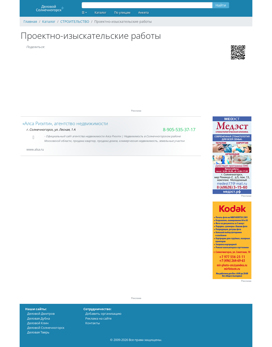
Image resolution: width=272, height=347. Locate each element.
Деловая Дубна (38, 318)
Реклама (246, 195)
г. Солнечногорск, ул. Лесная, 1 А (50, 129)
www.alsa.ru (35, 149)
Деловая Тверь (38, 332)
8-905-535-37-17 (179, 129)
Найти (221, 5)
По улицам (122, 12)
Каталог (100, 12)
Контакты (92, 323)
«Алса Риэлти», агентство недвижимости (65, 123)
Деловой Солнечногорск (45, 327)
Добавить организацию (103, 313)
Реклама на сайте (98, 318)
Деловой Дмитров (41, 313)
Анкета (143, 12)
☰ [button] (83, 12)
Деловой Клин (37, 323)
